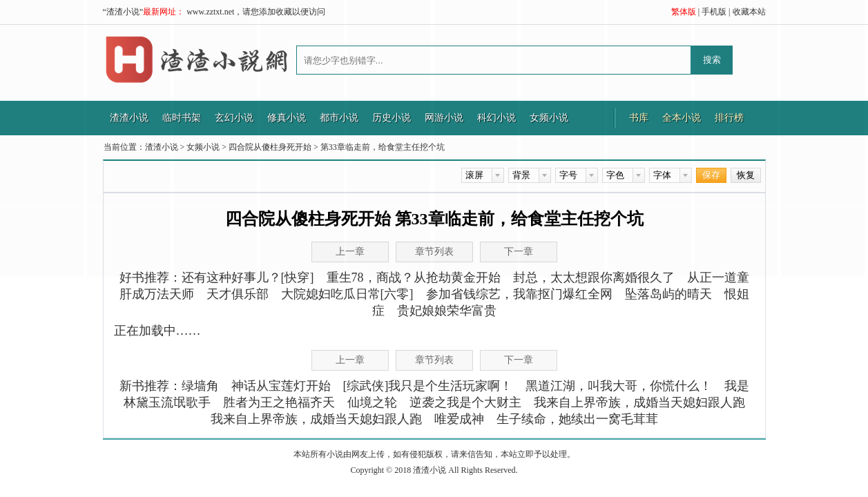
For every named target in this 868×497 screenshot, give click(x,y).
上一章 (350, 360)
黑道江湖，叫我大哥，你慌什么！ (618, 386)
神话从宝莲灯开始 (281, 386)
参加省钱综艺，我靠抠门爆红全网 (519, 294)
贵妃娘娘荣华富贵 (446, 311)
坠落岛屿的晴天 (668, 294)
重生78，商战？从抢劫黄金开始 (414, 277)
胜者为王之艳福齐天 (279, 402)
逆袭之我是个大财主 (465, 402)
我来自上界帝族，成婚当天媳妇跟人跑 (639, 402)
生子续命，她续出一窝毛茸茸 (577, 419)
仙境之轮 (372, 402)
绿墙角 (200, 386)
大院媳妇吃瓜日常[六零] (347, 294)
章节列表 (434, 360)
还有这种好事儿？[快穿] (248, 277)
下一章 (518, 251)
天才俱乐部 (237, 294)
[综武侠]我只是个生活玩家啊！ (428, 386)
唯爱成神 (459, 419)
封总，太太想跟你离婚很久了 (594, 277)
